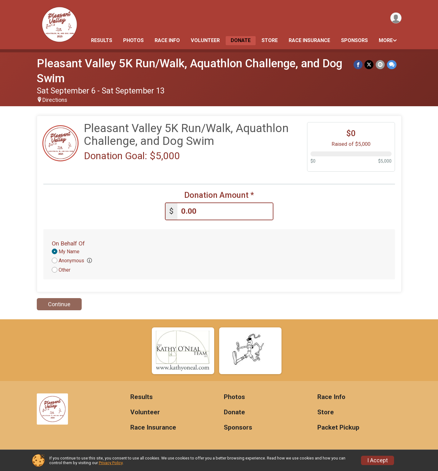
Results (101, 40)
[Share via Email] (380, 64)
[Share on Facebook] (358, 64)
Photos (133, 40)
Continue (59, 304)
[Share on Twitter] (369, 64)
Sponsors (354, 40)
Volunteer (205, 40)
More (386, 40)
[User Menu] (396, 18)
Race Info (167, 40)
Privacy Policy (111, 462)
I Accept (377, 460)
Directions (54, 100)
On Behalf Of (68, 243)
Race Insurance (309, 40)
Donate (241, 40)
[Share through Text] (392, 64)
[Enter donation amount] (225, 211)
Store (270, 40)
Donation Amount (219, 195)
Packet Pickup (338, 427)
